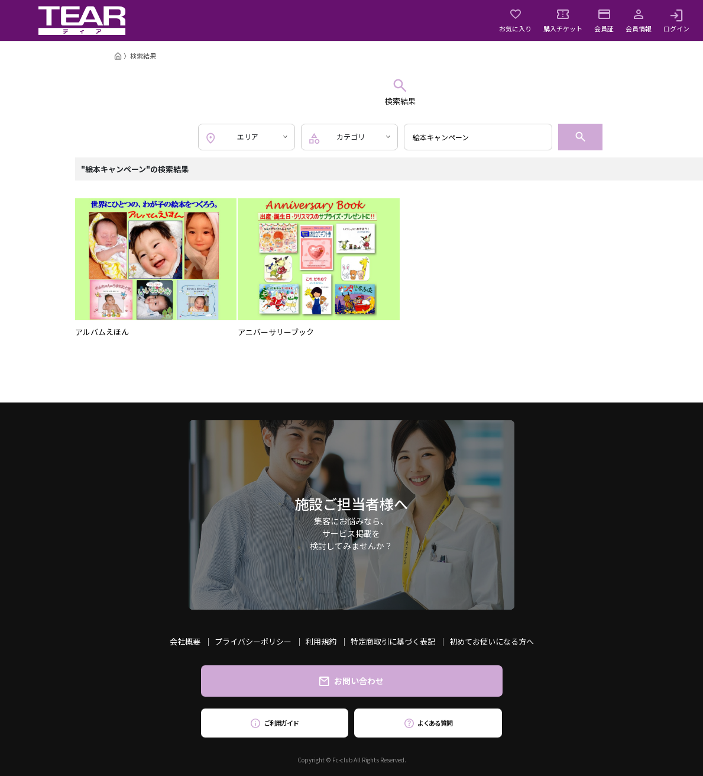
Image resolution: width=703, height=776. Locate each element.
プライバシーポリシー (253, 641)
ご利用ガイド (275, 722)
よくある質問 (428, 722)
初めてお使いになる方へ (491, 641)
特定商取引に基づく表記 (393, 641)
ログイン (676, 20)
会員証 (604, 20)
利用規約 (321, 641)
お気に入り (515, 20)
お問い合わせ (351, 681)
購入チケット (562, 20)
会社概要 (185, 641)
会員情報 (639, 20)
